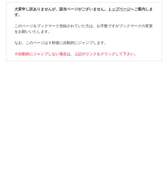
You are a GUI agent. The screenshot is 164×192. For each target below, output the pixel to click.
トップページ (119, 9)
